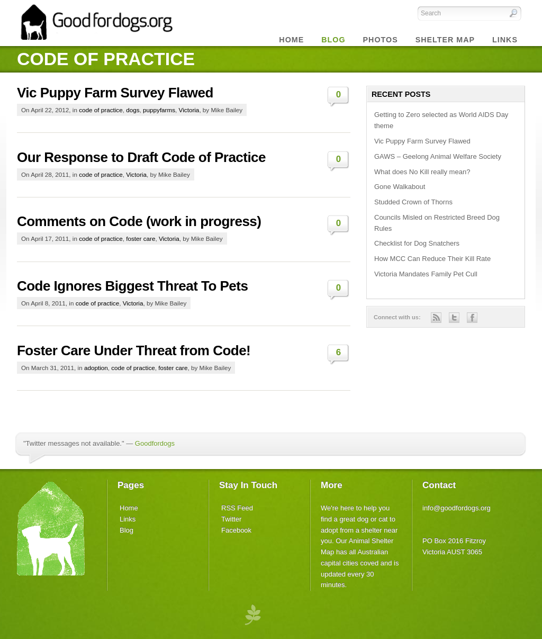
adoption (96, 367)
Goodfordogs (155, 443)
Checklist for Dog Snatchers (416, 243)
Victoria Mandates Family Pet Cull (425, 274)
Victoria (189, 109)
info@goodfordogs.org (456, 508)
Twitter (231, 519)
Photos (380, 39)
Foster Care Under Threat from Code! (133, 350)
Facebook (236, 530)
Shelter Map (445, 39)
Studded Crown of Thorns (413, 202)
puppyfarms (159, 109)
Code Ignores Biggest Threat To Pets (132, 286)
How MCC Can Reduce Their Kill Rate (432, 259)
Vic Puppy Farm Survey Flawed (115, 93)
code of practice (101, 109)
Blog (126, 530)
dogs (132, 109)
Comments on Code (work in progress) (139, 221)
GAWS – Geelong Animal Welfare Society (437, 156)
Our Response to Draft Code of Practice (141, 157)
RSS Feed (237, 508)
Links (505, 39)
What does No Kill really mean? (422, 172)
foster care (140, 238)
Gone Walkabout (399, 187)
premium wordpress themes (252, 613)
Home (291, 39)
